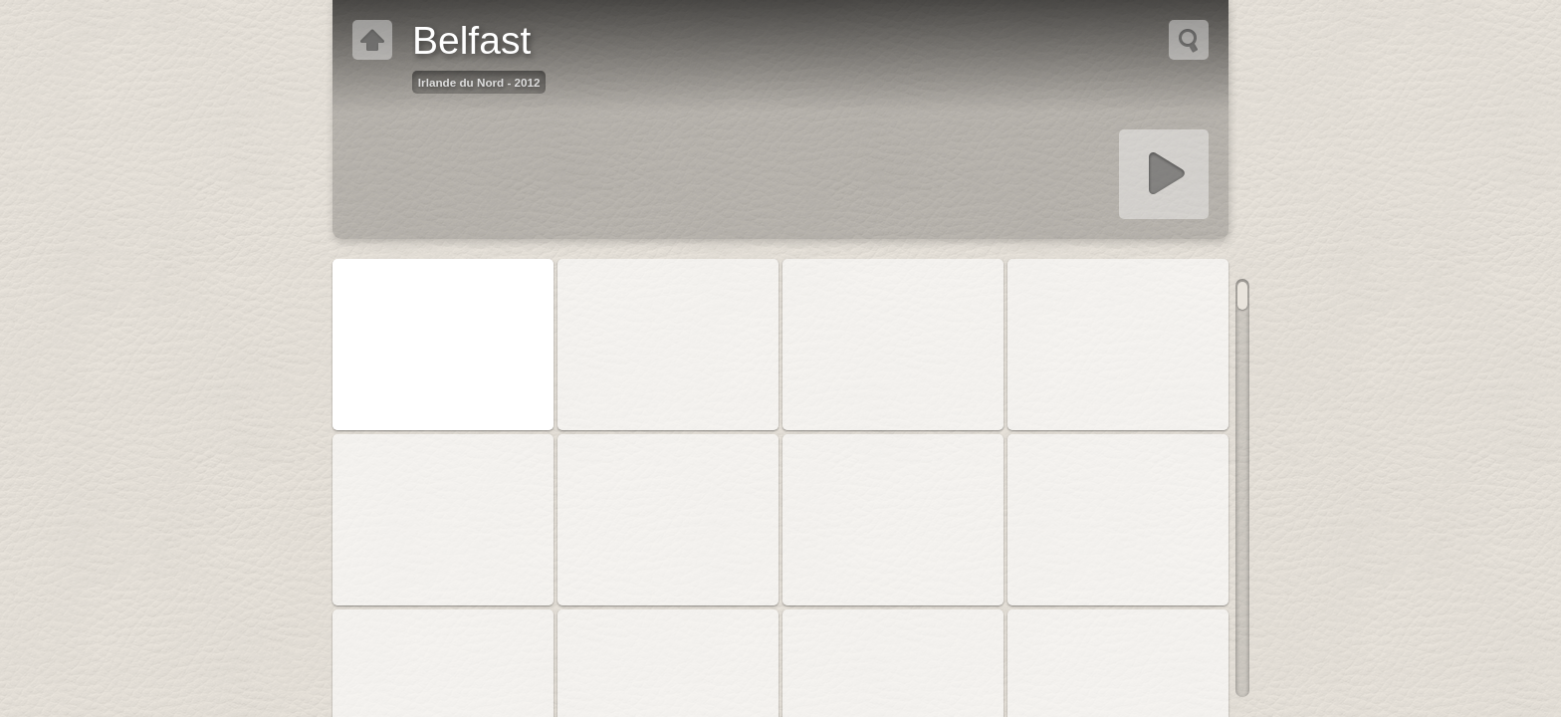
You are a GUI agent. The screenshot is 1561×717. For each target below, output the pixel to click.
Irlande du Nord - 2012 (479, 82)
